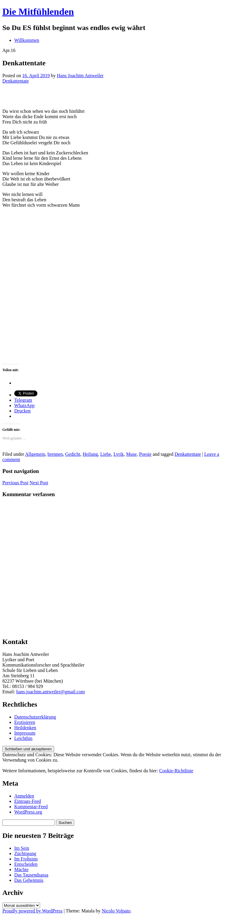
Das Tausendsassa (31, 874)
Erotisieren (24, 722)
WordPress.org (28, 811)
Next (39, 482)
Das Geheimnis (28, 880)
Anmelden (24, 795)
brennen (55, 454)
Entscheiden (25, 864)
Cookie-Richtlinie (176, 770)
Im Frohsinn (26, 858)
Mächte (21, 869)
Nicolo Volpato (116, 910)
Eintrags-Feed (27, 801)
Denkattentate (15, 80)
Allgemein (35, 454)
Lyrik (118, 454)
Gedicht (72, 454)
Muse (131, 454)
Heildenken (25, 727)
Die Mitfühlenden (38, 11)
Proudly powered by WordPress (32, 910)
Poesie (145, 454)
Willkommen (26, 40)
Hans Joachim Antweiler (80, 75)
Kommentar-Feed (31, 806)
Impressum (24, 732)
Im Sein (21, 848)
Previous (15, 482)
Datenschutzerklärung (35, 716)
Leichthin (23, 738)
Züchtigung (25, 853)
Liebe (105, 454)
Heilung (90, 454)
